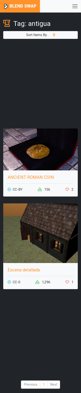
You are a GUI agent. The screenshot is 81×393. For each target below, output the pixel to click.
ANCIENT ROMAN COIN (31, 177)
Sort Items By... (40, 35)
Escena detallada (24, 270)
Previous (30, 384)
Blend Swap (20, 6)
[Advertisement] (40, 83)
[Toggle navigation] (75, 6)
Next (53, 384)
